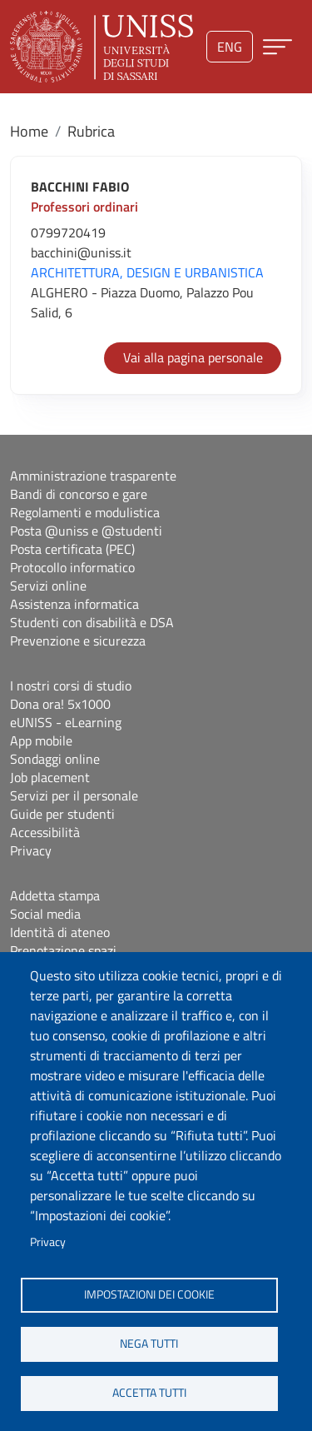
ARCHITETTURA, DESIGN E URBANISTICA (147, 272)
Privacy (48, 1242)
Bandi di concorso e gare (78, 494)
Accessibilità (45, 832)
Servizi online (48, 585)
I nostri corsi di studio (70, 685)
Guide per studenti (62, 814)
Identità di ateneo (60, 932)
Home (29, 131)
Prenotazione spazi (63, 950)
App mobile (41, 740)
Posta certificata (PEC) (72, 549)
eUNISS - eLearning (65, 722)
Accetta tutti (149, 1392)
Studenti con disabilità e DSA (92, 622)
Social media (45, 914)
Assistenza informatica (74, 604)
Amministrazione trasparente (93, 475)
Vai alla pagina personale (193, 357)
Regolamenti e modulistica (85, 512)
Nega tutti (149, 1343)
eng (229, 47)
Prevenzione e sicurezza (78, 640)
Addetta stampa (55, 895)
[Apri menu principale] (277, 47)
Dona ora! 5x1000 (60, 704)
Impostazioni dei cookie (149, 1294)
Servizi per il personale (74, 795)
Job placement (50, 777)
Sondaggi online (55, 759)
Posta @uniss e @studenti (86, 530)
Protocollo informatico (72, 567)
